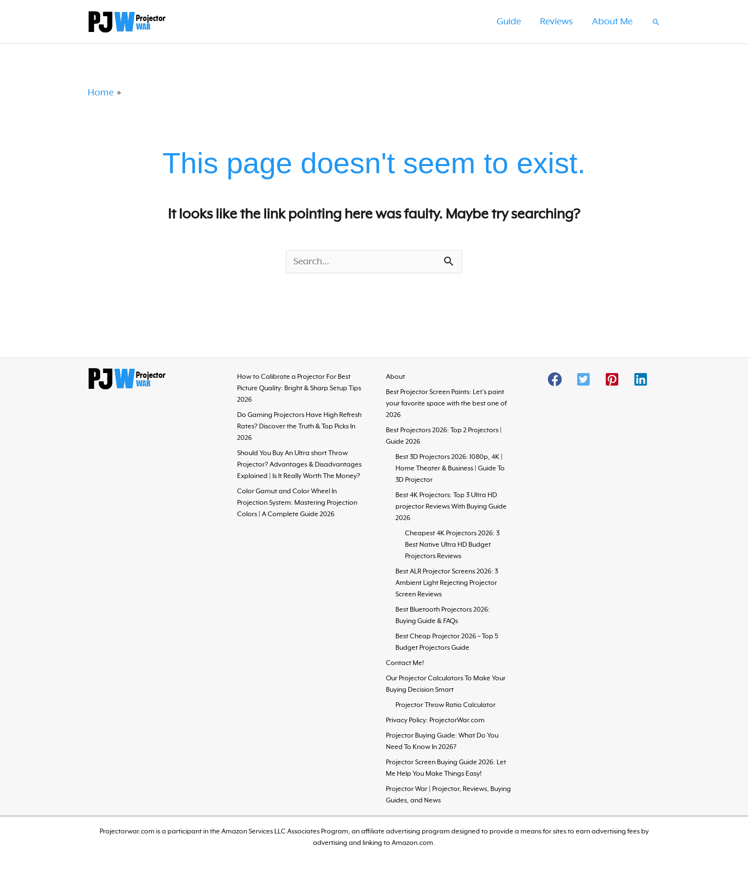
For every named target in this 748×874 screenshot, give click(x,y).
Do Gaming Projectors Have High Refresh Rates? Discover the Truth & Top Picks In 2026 (299, 427)
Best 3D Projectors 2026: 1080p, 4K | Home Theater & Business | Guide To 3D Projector (450, 469)
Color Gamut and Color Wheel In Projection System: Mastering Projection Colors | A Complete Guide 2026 (297, 503)
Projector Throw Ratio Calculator (445, 705)
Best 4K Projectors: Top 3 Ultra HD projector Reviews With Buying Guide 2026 (451, 507)
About (395, 377)
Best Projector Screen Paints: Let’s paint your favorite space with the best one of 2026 (446, 404)
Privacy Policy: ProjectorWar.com (435, 721)
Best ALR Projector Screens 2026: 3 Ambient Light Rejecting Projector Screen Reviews (446, 583)
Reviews (553, 22)
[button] (656, 22)
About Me (611, 22)
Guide (504, 22)
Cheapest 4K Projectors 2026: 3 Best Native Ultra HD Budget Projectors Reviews (452, 545)
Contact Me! (405, 663)
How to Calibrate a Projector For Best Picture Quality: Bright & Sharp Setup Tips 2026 (299, 389)
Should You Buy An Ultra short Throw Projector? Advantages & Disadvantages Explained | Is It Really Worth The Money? (299, 465)
